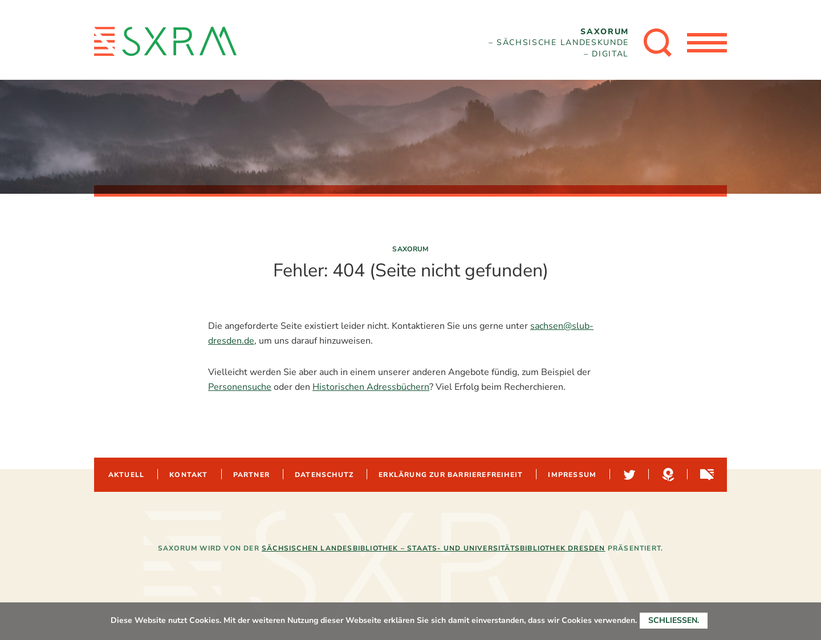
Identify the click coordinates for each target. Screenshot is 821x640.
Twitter (628, 474)
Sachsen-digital (706, 474)
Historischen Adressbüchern (370, 387)
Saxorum (410, 249)
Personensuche (239, 387)
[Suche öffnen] (658, 43)
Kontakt (188, 474)
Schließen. (673, 620)
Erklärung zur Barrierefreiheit (451, 474)
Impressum (572, 474)
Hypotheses (667, 474)
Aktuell (126, 474)
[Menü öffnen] (707, 43)
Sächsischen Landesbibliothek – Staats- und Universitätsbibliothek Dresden (433, 548)
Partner (251, 474)
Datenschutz (324, 474)
